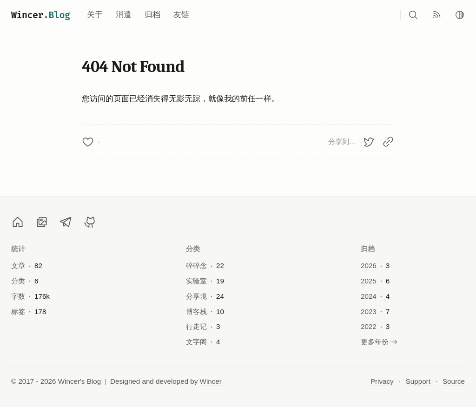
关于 (95, 14)
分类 (193, 249)
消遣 (124, 14)
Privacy (382, 381)
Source (454, 381)
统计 (18, 249)
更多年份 (379, 342)
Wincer (40, 15)
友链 (181, 14)
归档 (152, 14)
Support (418, 381)
